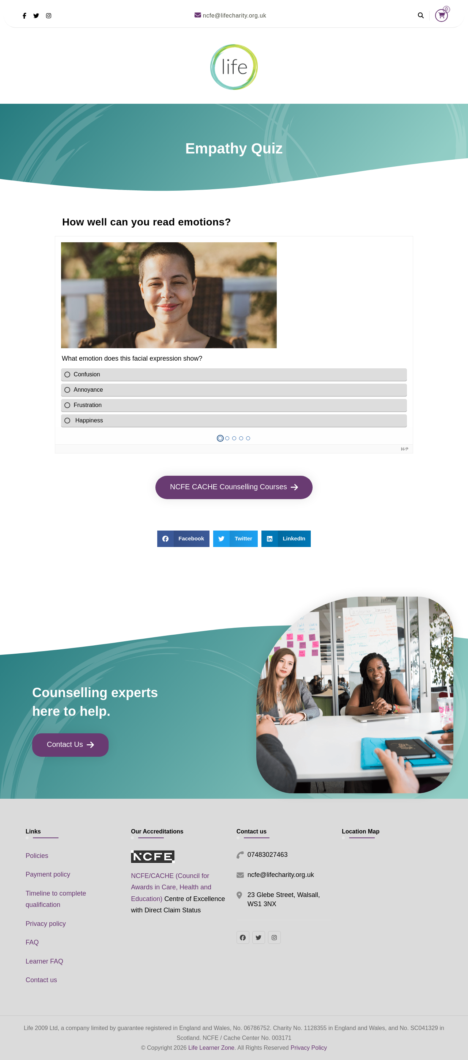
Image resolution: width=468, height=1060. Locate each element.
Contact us (41, 980)
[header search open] (421, 15)
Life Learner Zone (211, 1048)
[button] (183, 539)
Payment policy (48, 874)
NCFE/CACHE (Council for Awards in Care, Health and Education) (171, 887)
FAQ (32, 942)
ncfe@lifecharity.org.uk (281, 874)
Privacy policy (46, 923)
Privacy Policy (309, 1048)
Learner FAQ (44, 961)
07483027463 (268, 854)
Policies (37, 855)
